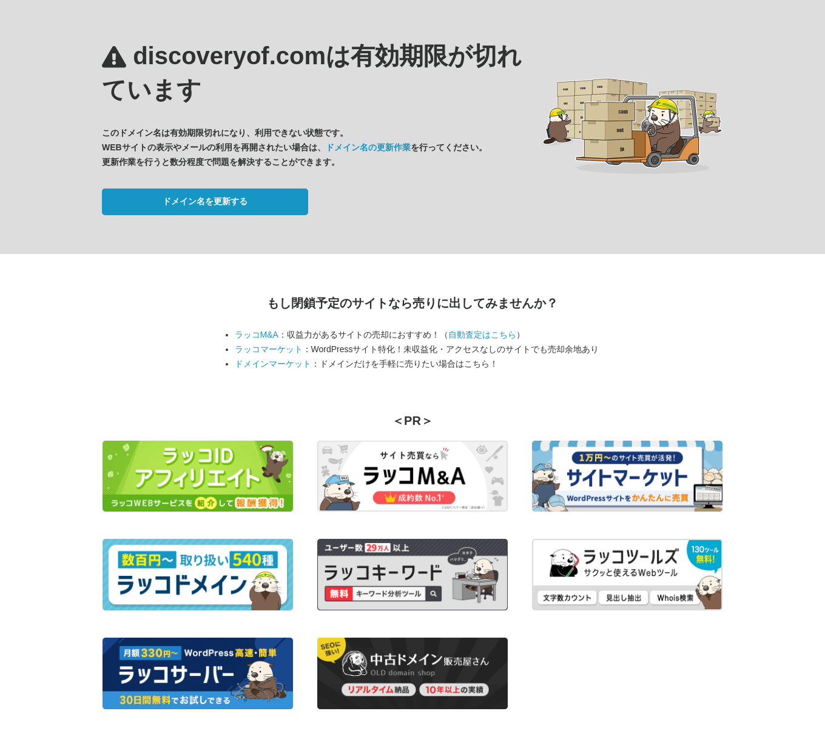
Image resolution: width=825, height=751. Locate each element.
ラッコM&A (256, 334)
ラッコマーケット (269, 349)
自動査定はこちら (482, 334)
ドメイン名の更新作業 (368, 147)
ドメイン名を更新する (205, 201)
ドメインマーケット (273, 364)
